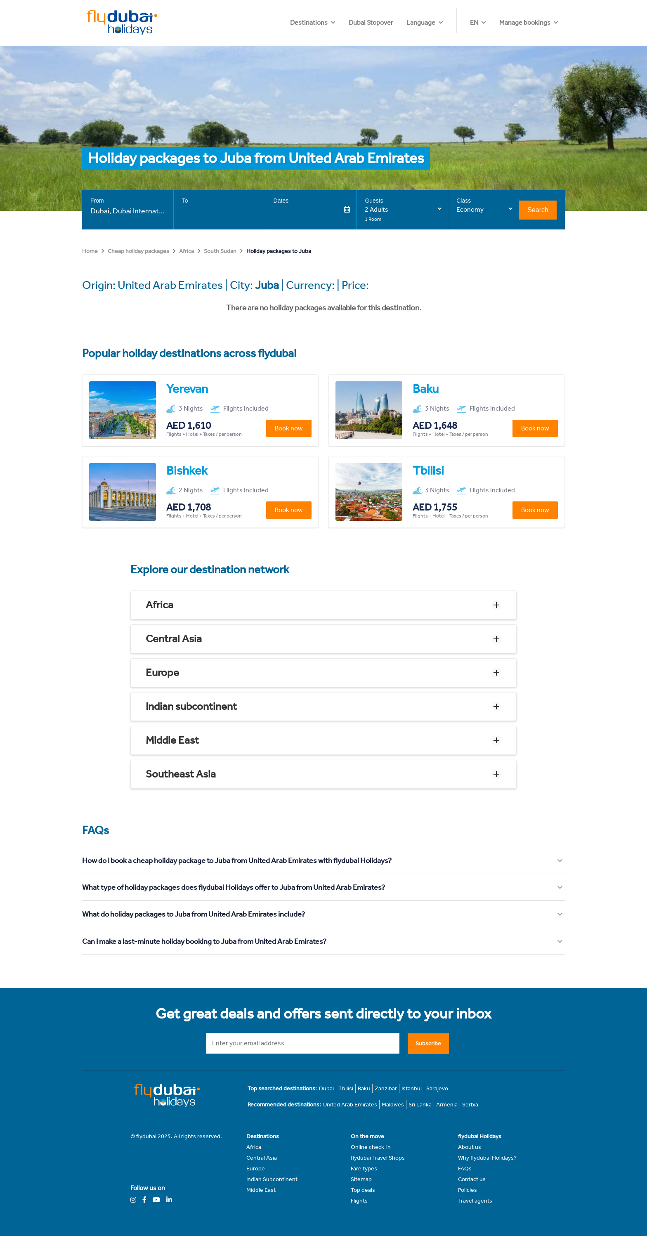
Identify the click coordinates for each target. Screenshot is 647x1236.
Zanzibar (386, 1088)
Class (463, 200)
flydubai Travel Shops (378, 1157)
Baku (364, 1088)
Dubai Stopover (421, 22)
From (97, 200)
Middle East (172, 740)
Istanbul (411, 1088)
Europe (162, 672)
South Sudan (220, 251)
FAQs (465, 1168)
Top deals (363, 1189)
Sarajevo (437, 1088)
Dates (281, 200)
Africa (186, 251)
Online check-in (371, 1147)
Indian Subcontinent (272, 1179)
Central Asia (174, 638)
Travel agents (475, 1200)
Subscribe (428, 1043)
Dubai (326, 1088)
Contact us (472, 1179)
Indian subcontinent (191, 706)
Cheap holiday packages (138, 251)
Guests (374, 200)
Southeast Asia (181, 774)
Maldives (393, 1104)
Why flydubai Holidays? (487, 1157)
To (185, 200)
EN (474, 22)
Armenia (447, 1104)
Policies (467, 1189)
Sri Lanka (420, 1104)
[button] (323, 605)
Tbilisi (345, 1088)
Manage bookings (524, 22)
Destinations (359, 22)
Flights (359, 1200)
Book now (289, 428)
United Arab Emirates (350, 1104)
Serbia (470, 1104)
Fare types (364, 1168)
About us (469, 1147)
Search (537, 209)
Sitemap (361, 1179)
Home (90, 251)
